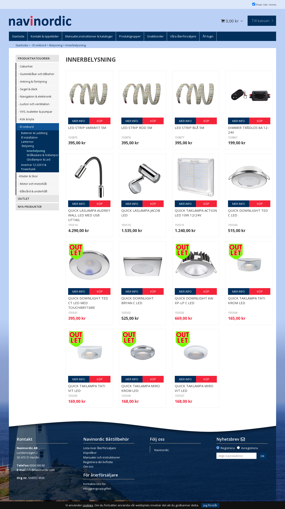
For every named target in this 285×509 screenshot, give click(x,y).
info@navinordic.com (40, 470)
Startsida (22, 45)
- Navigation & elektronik (34, 96)
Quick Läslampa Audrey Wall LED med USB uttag (89, 215)
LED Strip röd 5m (136, 127)
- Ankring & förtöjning (32, 81)
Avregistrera (249, 448)
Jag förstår (210, 505)
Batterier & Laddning (34, 133)
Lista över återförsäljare (99, 448)
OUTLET (23, 199)
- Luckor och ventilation (33, 104)
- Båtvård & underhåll (32, 191)
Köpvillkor (90, 453)
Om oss (88, 466)
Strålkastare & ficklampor (43, 155)
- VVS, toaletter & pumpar (35, 112)
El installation (29, 137)
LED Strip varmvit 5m (87, 127)
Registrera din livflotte (98, 462)
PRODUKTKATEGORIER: (34, 58)
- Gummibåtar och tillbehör (36, 74)
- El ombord (38, 45)
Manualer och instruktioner (101, 457)
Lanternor (27, 142)
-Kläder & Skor (28, 176)
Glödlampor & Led (38, 159)
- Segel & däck (27, 89)
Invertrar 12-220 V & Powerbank (33, 167)
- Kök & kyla (26, 119)
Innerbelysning (75, 45)
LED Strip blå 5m (189, 127)
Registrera (228, 448)
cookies (88, 505)
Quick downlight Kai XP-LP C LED (194, 300)
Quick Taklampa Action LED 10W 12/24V (196, 212)
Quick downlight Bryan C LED (137, 300)
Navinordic (161, 450)
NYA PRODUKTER (30, 207)
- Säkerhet (25, 66)
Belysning (55, 45)
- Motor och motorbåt (32, 184)
